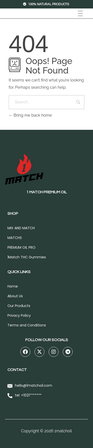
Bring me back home (30, 115)
